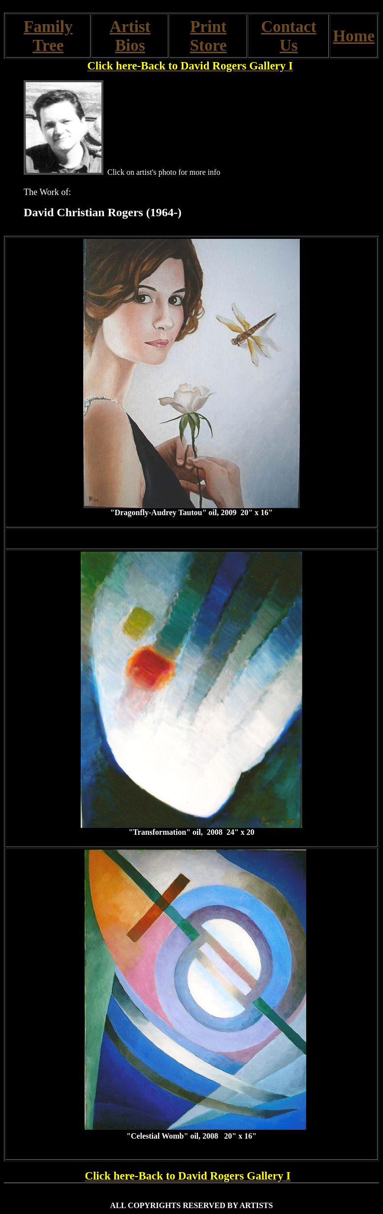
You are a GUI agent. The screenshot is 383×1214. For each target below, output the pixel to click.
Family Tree (48, 35)
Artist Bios (130, 35)
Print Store (208, 35)
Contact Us (288, 35)
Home (354, 36)
